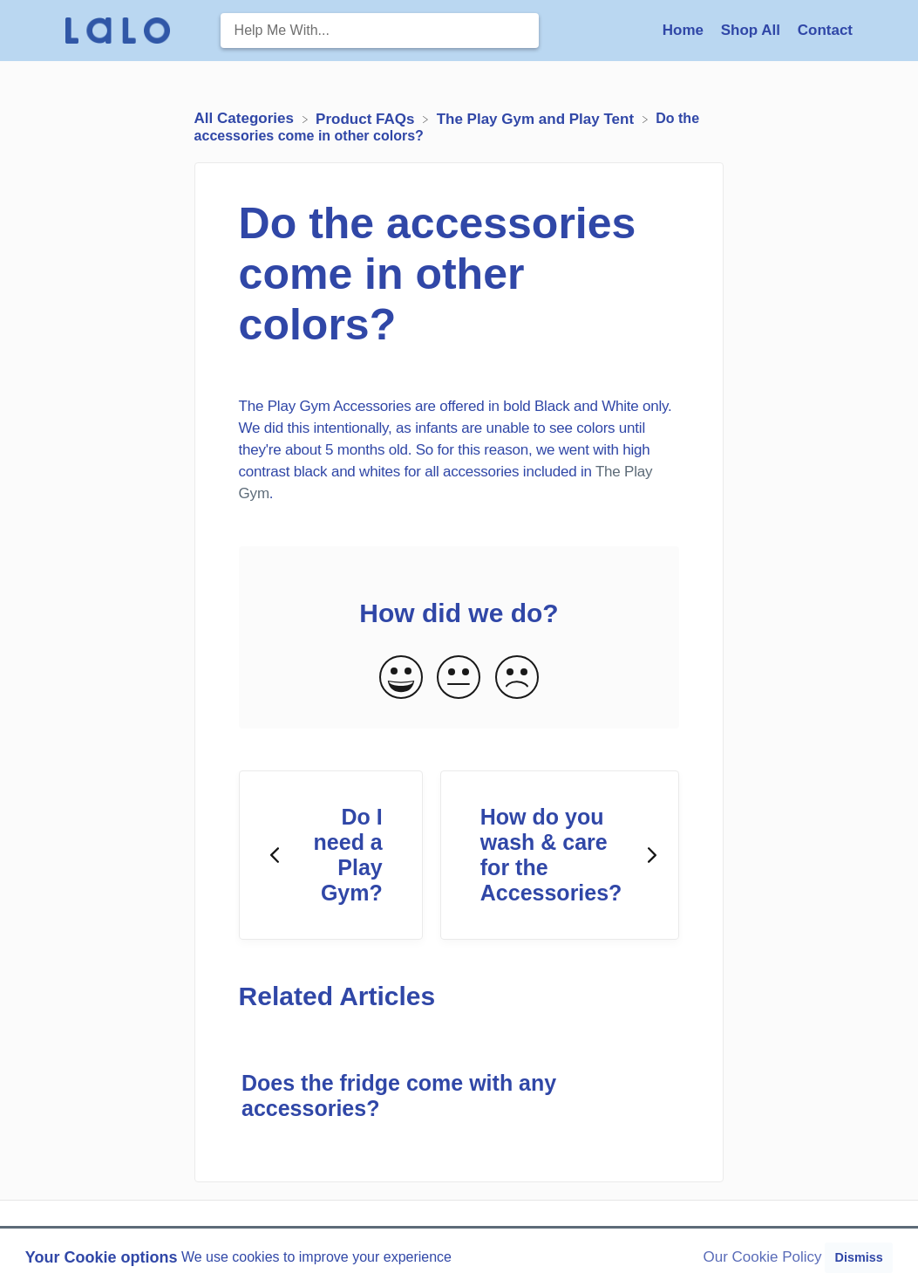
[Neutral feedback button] (459, 678)
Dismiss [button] (858, 1257)
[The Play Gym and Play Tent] (537, 118)
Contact (825, 30)
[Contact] (825, 30)
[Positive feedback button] (401, 678)
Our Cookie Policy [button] (763, 1257)
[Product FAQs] (367, 118)
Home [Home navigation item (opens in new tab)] (685, 30)
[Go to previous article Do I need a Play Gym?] (331, 855)
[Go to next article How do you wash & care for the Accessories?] (560, 855)
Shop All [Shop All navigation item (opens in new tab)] (753, 30)
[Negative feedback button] (517, 678)
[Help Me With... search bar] (380, 30)
